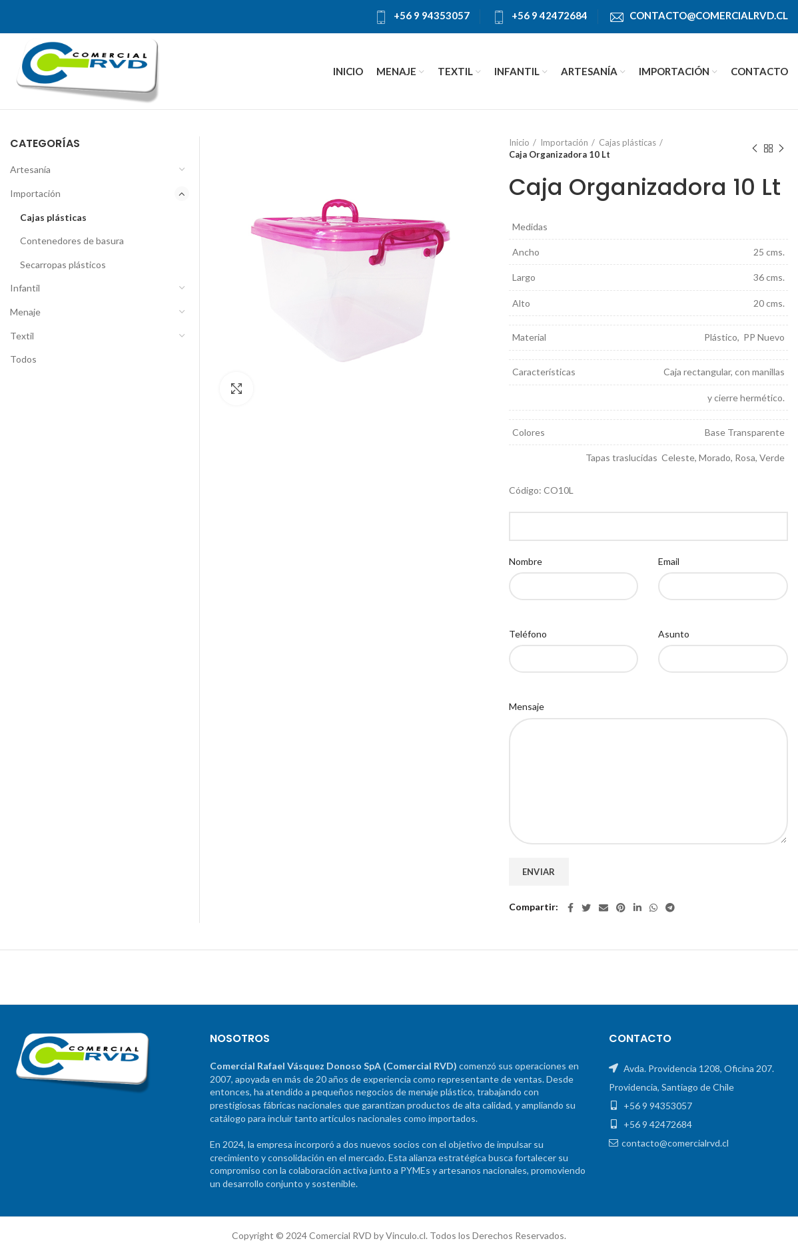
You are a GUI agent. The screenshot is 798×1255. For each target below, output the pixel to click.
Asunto (673, 633)
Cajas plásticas (627, 142)
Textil (22, 335)
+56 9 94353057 (432, 15)
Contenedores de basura (72, 240)
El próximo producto (781, 149)
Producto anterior (755, 149)
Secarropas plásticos (63, 264)
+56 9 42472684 (550, 15)
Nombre (525, 561)
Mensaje (526, 706)
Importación (564, 142)
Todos (23, 359)
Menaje (25, 311)
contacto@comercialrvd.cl (708, 15)
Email (668, 561)
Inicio (519, 142)
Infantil (25, 287)
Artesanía (30, 169)
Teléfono (528, 633)
